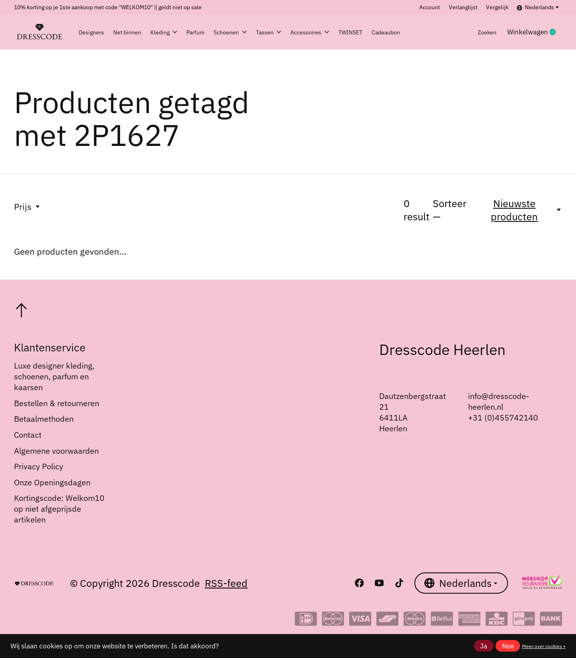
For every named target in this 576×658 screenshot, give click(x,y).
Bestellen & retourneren (56, 403)
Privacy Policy (38, 466)
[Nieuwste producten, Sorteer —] (519, 210)
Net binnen (133, 32)
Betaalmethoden (44, 418)
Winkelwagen (535, 32)
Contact (28, 434)
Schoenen (253, 32)
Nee (508, 646)
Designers (95, 32)
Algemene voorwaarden (56, 450)
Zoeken (484, 32)
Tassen (300, 32)
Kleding (171, 32)
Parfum (211, 32)
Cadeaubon (443, 32)
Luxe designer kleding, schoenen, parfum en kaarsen (54, 376)
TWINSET (398, 32)
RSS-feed (226, 583)
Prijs (27, 206)
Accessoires (349, 32)
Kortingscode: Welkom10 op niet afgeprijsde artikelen (59, 509)
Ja (483, 646)
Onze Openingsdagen (52, 482)
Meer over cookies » (544, 646)
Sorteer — (449, 210)
